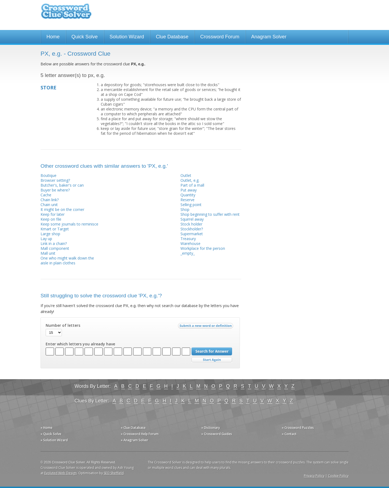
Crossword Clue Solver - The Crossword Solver (66, 14)
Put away (188, 190)
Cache (46, 194)
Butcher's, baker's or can (62, 185)
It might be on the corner (62, 209)
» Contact (289, 434)
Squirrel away (192, 219)
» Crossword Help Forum (140, 434)
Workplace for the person (202, 248)
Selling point (191, 204)
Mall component (55, 248)
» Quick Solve (51, 434)
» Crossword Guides (216, 434)
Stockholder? (191, 228)
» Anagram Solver (134, 440)
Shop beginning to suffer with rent (210, 214)
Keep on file (51, 219)
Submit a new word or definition (206, 327)
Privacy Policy (314, 475)
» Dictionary (210, 427)
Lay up (46, 238)
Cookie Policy (338, 475)
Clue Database (172, 36)
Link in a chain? (54, 243)
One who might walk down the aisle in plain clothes (67, 260)
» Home (46, 427)
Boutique (48, 175)
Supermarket (191, 233)
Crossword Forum (219, 36)
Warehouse (190, 243)
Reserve (187, 199)
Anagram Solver (268, 36)
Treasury (188, 238)
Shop (184, 209)
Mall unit (48, 253)
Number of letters (63, 325)
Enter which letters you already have (80, 344)
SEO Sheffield (114, 473)
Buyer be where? (55, 190)
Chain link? (50, 199)
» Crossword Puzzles (298, 427)
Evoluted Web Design (60, 473)
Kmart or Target (55, 228)
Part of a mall (192, 185)
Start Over (212, 360)
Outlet (185, 175)
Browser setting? (55, 180)
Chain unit (49, 204)
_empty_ (187, 253)
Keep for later (53, 214)
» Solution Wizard (54, 440)
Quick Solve (85, 36)
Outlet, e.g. (189, 180)
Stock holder (191, 224)
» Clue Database (133, 427)
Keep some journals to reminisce (69, 224)
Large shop (50, 233)
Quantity (187, 194)
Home (53, 36)
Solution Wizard (127, 36)
